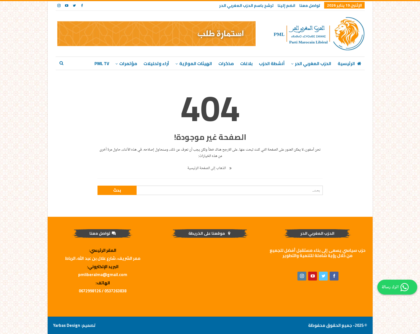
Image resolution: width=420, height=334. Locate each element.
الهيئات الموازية (195, 63)
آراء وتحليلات (156, 63)
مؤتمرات (128, 63)
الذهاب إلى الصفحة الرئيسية (210, 168)
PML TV (101, 63)
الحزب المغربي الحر (313, 63)
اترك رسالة (396, 287)
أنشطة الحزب (272, 63)
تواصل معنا (309, 5)
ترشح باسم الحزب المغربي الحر (246, 5)
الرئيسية (350, 63)
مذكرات (226, 63)
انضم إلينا (286, 5)
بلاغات (246, 63)
